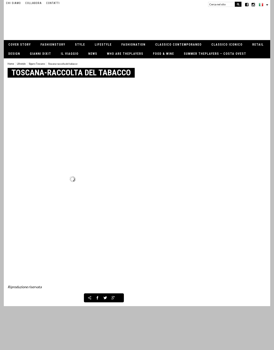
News (92, 54)
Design (14, 54)
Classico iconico (227, 44)
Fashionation (133, 44)
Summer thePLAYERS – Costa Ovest (215, 54)
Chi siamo (13, 3)
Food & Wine (163, 54)
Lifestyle (103, 44)
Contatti (53, 3)
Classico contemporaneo (178, 44)
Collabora (33, 3)
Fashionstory (53, 44)
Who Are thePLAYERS (125, 54)
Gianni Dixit (40, 54)
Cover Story (19, 44)
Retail (258, 44)
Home (11, 63)
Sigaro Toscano (37, 63)
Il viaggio (70, 54)
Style (80, 44)
